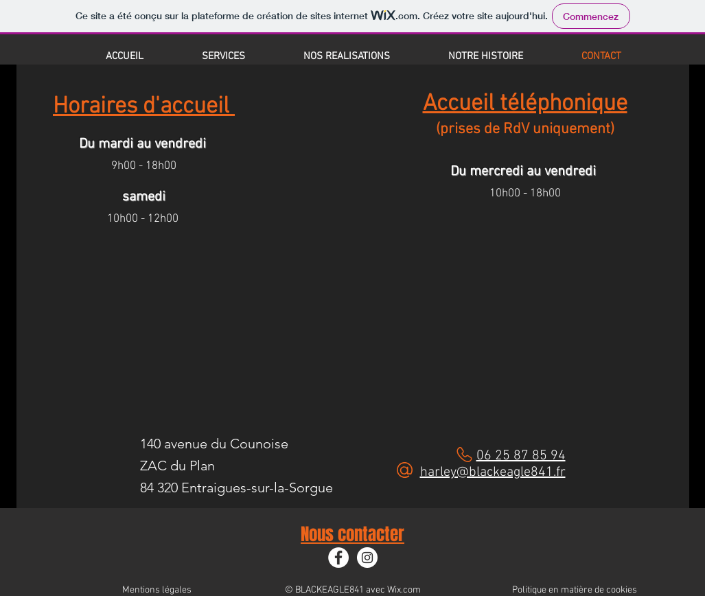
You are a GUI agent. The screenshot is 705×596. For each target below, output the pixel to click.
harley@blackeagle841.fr (493, 472)
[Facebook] (338, 557)
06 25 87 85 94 (521, 456)
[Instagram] (367, 557)
